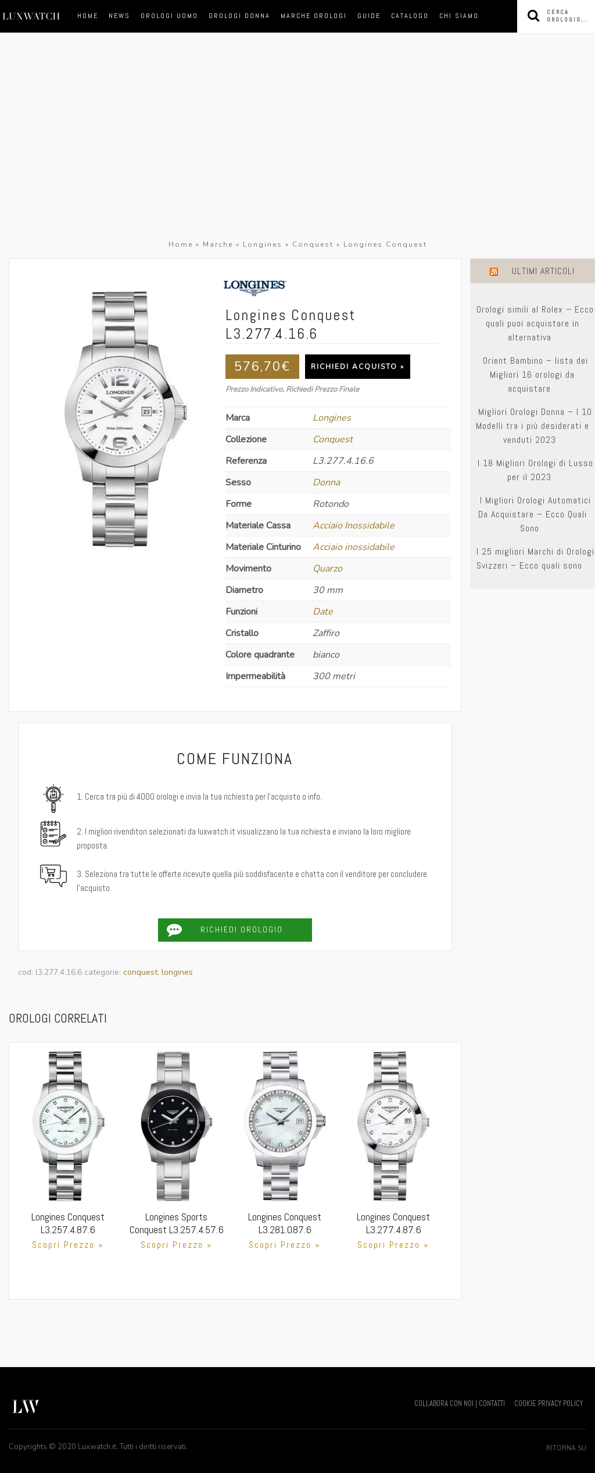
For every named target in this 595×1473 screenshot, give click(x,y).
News (119, 15)
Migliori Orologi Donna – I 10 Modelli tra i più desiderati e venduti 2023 (534, 426)
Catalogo (410, 15)
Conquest (313, 244)
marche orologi (314, 15)
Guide (369, 15)
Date (323, 611)
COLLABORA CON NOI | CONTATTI (459, 1403)
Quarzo (327, 568)
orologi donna (239, 15)
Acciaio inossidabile (354, 547)
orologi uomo (169, 15)
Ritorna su (566, 1448)
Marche (218, 244)
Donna (326, 482)
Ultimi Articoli (543, 271)
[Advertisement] (297, 150)
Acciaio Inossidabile (354, 525)
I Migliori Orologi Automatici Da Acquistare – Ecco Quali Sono (534, 514)
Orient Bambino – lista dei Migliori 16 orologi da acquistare (535, 374)
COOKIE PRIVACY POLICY (548, 1403)
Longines (262, 244)
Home (87, 15)
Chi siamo (459, 15)
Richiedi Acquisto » (357, 366)
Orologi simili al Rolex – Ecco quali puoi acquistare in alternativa (535, 323)
